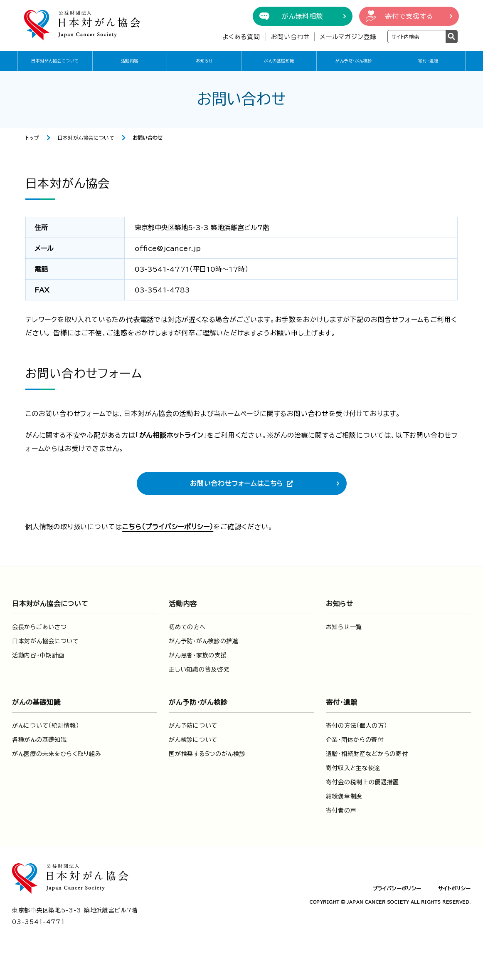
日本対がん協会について (55, 61)
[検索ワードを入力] (417, 36)
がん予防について (193, 726)
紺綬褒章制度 (344, 796)
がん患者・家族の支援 (198, 655)
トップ (32, 137)
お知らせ (204, 61)
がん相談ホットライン (171, 435)
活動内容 (129, 61)
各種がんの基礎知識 (39, 740)
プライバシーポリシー (396, 888)
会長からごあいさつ (39, 627)
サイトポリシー (454, 888)
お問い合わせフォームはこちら (236, 483)
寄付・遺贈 (428, 61)
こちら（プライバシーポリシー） (167, 526)
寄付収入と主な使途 (353, 768)
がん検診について (193, 740)
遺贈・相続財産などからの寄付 (367, 754)
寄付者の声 (341, 810)
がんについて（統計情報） (45, 726)
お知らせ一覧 (344, 627)
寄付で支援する (409, 16)
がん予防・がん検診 (353, 61)
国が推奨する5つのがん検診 (207, 754)
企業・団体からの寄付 (355, 740)
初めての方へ (187, 627)
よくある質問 (241, 37)
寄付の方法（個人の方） (356, 726)
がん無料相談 (302, 16)
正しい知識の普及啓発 (199, 669)
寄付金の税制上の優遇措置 (362, 782)
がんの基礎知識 (279, 61)
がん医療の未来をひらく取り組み (56, 754)
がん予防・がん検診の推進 (203, 641)
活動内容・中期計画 (38, 655)
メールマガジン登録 (348, 37)
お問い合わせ (290, 37)
